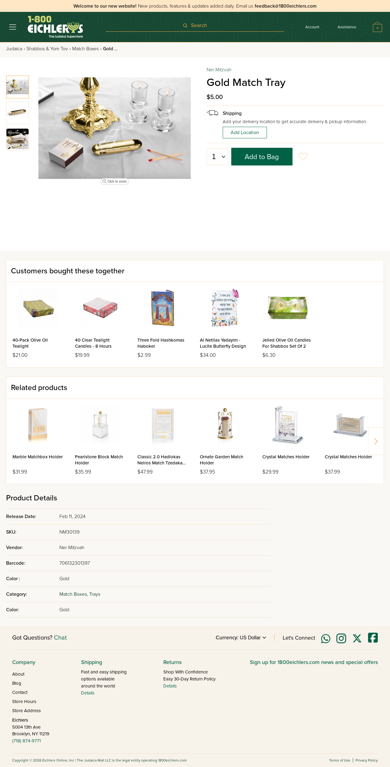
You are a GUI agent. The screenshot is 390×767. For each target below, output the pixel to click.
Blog (16, 683)
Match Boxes (86, 49)
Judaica (15, 49)
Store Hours (24, 701)
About (18, 674)
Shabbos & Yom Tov (49, 49)
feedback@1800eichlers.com (286, 6)
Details (87, 693)
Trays (94, 594)
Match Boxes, (74, 594)
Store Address (26, 710)
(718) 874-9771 (26, 741)
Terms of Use (339, 760)
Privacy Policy (367, 760)
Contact (19, 692)
